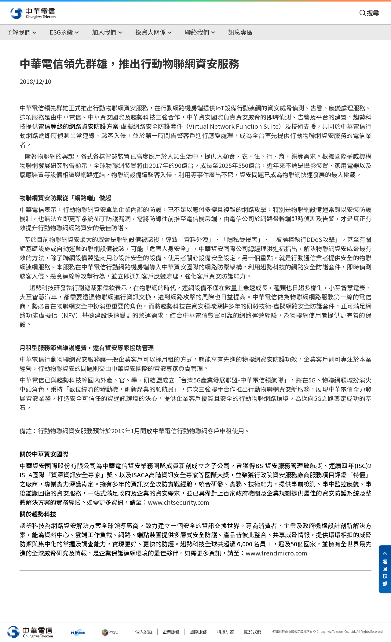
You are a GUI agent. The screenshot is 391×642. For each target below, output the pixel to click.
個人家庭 (143, 632)
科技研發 (225, 632)
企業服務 (171, 632)
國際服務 (198, 632)
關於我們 (252, 632)
